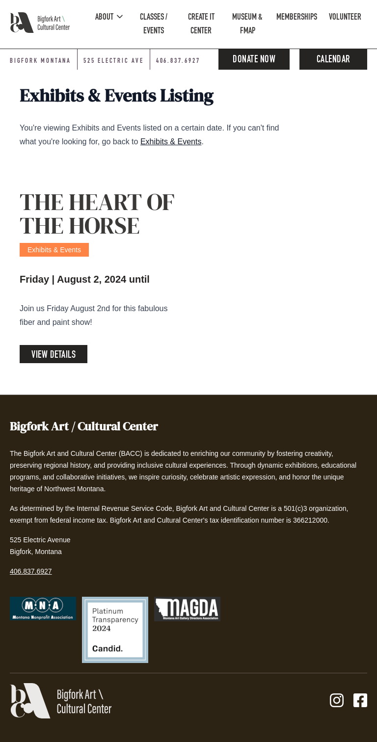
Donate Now (254, 60)
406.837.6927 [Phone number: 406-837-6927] (178, 61)
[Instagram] (337, 701)
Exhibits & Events (171, 141)
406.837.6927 (31, 571)
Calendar (333, 60)
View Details (53, 356)
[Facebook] (360, 701)
